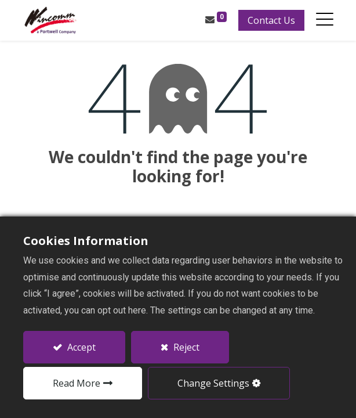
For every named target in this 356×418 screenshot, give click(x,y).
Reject (185, 347)
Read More (76, 383)
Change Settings (213, 383)
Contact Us (271, 20)
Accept (80, 347)
